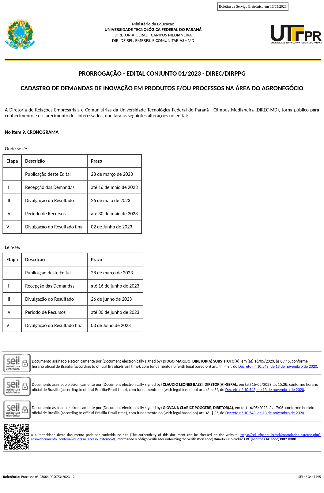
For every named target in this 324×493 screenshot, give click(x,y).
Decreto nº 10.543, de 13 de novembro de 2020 (277, 366)
